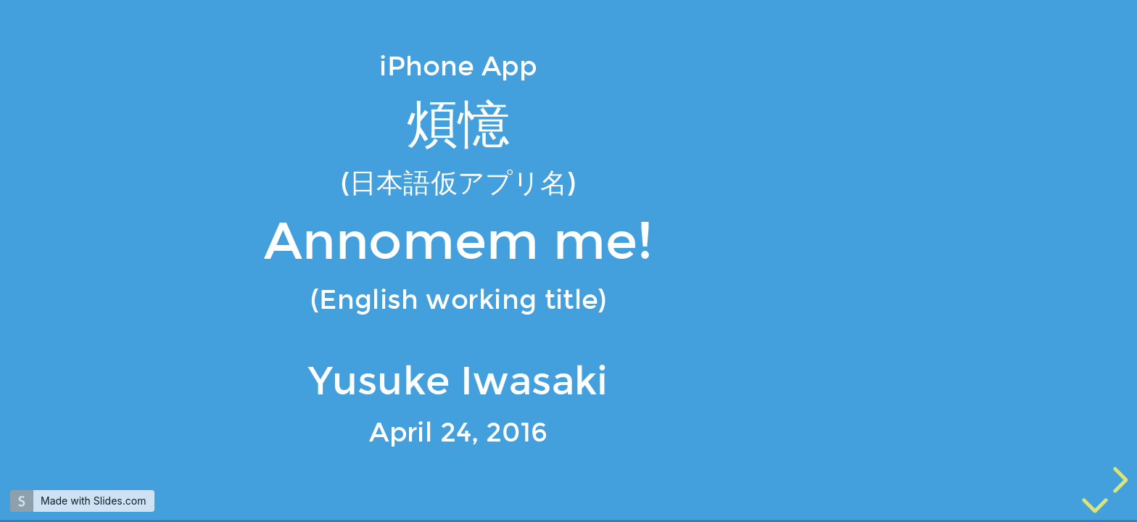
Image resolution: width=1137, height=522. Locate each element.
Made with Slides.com (93, 500)
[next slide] (1118, 480)
